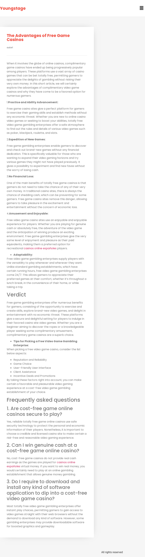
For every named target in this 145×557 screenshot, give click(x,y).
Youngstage (13, 8)
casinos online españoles (40, 248)
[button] (141, 8)
